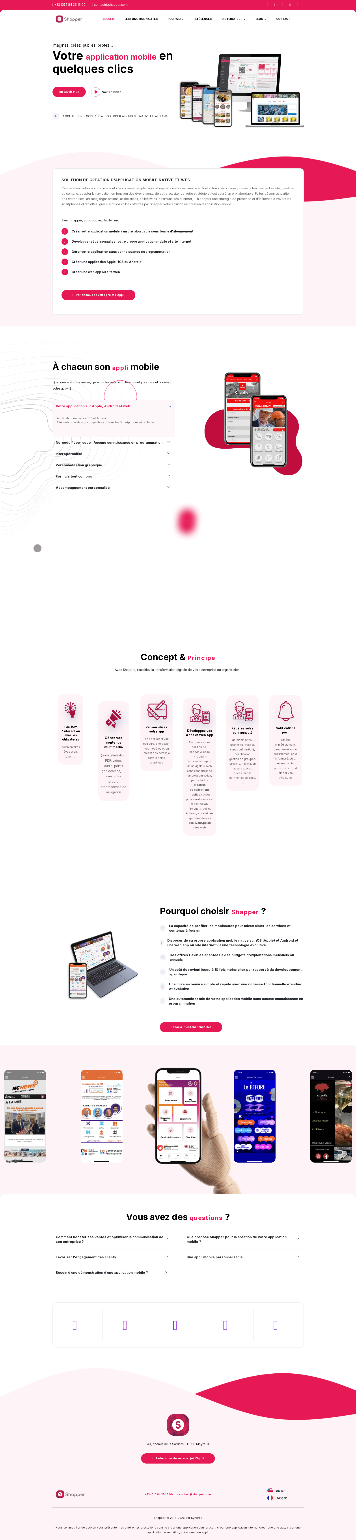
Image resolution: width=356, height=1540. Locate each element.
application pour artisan (199, 1525)
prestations (148, 1525)
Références (203, 19)
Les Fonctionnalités (141, 19)
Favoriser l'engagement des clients (86, 1257)
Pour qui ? (175, 19)
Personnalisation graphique (79, 465)
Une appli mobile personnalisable (215, 1257)
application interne (244, 1525)
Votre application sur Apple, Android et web (93, 406)
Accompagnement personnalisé (83, 487)
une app (279, 1525)
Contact (283, 19)
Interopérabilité (69, 454)
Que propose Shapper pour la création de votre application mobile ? (237, 1239)
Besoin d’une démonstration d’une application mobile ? (102, 1272)
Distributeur (232, 19)
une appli (202, 1530)
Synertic (196, 1515)
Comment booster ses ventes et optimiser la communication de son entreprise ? (109, 1239)
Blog (259, 19)
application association (163, 1530)
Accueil (108, 19)
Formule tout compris (74, 476)
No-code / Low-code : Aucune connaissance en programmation (109, 442)
